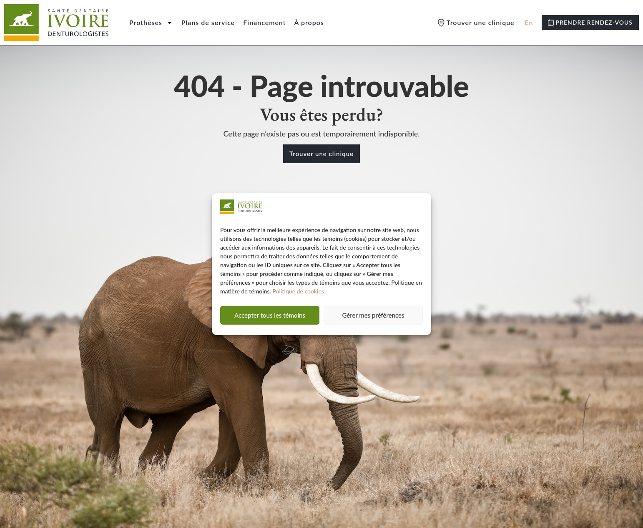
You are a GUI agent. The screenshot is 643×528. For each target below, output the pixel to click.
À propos (309, 22)
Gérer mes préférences (373, 315)
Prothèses (151, 22)
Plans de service (208, 22)
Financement (264, 22)
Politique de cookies (298, 291)
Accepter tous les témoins (269, 315)
